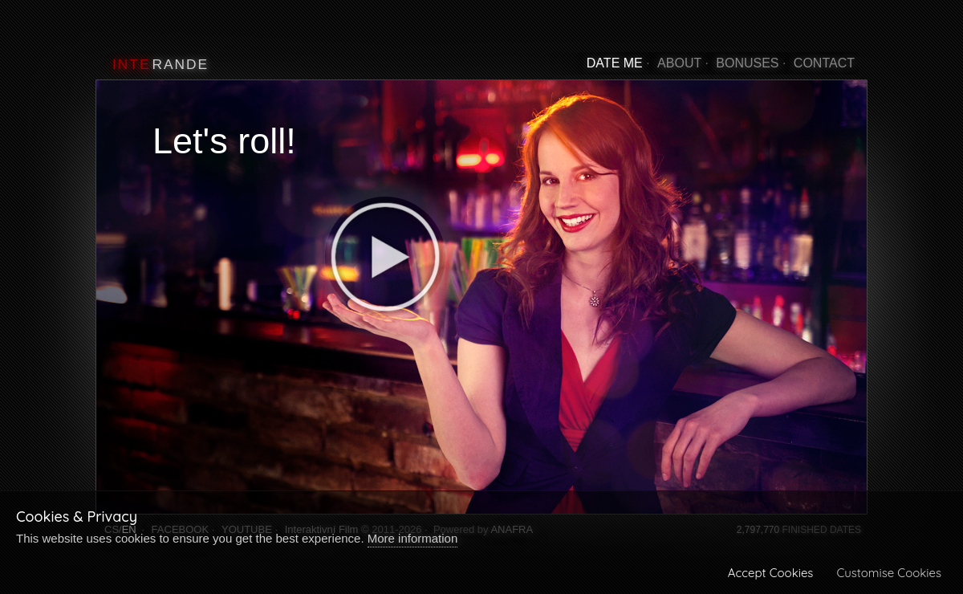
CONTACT (824, 63)
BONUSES (747, 63)
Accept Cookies (771, 572)
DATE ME (615, 63)
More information (413, 538)
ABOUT (679, 63)
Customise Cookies (888, 572)
